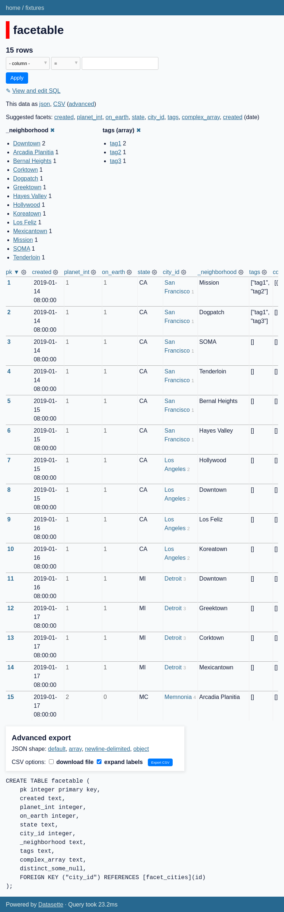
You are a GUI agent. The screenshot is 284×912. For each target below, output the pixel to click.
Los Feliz (25, 222)
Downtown (27, 143)
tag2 (115, 152)
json (44, 104)
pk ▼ (12, 272)
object (141, 749)
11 (10, 578)
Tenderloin (26, 257)
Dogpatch (25, 178)
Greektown (27, 187)
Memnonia (178, 697)
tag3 (115, 161)
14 (10, 667)
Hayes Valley (30, 196)
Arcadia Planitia (33, 152)
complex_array (201, 117)
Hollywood (26, 205)
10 (10, 549)
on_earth (116, 117)
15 (10, 697)
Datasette (50, 904)
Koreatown (27, 213)
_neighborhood (217, 272)
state (138, 117)
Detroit (173, 578)
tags (173, 117)
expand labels (120, 762)
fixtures (34, 8)
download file (71, 762)
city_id (156, 117)
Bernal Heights (32, 161)
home (13, 8)
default (57, 749)
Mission (23, 240)
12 (10, 608)
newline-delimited (107, 749)
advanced (81, 104)
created (64, 117)
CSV (59, 104)
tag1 (115, 143)
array (75, 749)
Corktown (25, 170)
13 (10, 638)
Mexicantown (30, 231)
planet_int (89, 117)
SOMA (21, 249)
